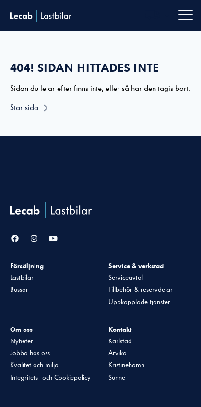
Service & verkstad (136, 266)
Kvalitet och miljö (34, 365)
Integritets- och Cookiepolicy (50, 377)
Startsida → (29, 108)
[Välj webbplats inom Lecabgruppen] (157, 15)
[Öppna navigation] (185, 15)
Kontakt (119, 329)
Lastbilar (22, 277)
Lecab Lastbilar (40, 16)
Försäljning (27, 266)
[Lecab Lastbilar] (52, 210)
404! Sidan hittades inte (84, 68)
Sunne (116, 377)
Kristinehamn (126, 365)
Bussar (19, 289)
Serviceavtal (125, 277)
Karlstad (120, 341)
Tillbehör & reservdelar (140, 289)
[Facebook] (15, 239)
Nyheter (21, 341)
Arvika (117, 353)
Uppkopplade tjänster (139, 302)
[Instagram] (34, 239)
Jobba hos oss (30, 353)
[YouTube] (53, 239)
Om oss (21, 329)
